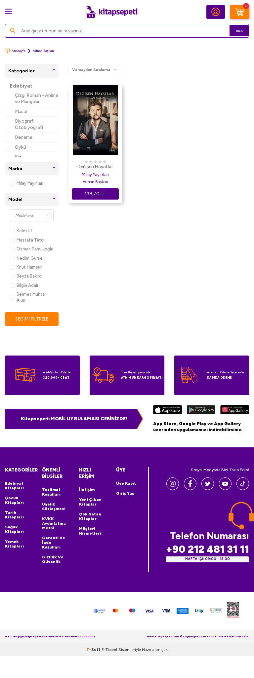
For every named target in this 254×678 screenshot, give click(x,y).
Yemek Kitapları (14, 544)
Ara (234, 30)
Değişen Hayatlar (95, 167)
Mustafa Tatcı (27, 240)
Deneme (23, 137)
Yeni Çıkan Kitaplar (90, 502)
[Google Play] (201, 410)
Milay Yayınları (26, 183)
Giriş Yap (125, 493)
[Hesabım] (215, 12)
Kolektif (21, 230)
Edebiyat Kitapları (14, 486)
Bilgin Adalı (24, 285)
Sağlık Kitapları (14, 529)
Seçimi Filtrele (32, 319)
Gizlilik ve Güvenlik (53, 559)
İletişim (87, 490)
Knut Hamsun (26, 267)
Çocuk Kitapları (14, 500)
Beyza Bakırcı (26, 276)
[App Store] (167, 410)
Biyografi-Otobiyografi (29, 124)
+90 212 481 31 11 (207, 550)
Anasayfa (15, 51)
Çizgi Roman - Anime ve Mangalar (36, 98)
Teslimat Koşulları (51, 492)
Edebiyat (21, 86)
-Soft (94, 649)
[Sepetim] (239, 12)
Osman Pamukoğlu (31, 248)
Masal (21, 111)
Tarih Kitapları (14, 515)
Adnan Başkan (95, 181)
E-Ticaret (109, 649)
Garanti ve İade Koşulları (53, 543)
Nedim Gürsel (27, 258)
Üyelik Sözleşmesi (53, 506)
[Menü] (8, 11)
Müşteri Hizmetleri (90, 531)
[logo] (111, 12)
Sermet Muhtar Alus (28, 297)
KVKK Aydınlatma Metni (54, 524)
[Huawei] (234, 410)
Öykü (20, 147)
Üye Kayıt (126, 483)
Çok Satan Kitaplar (90, 516)
